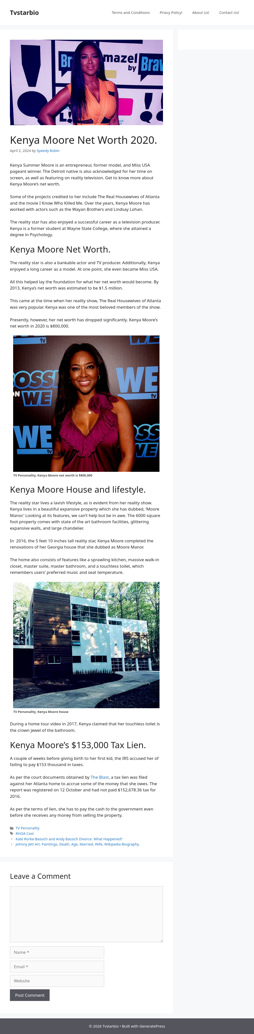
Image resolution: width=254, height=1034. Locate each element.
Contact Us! (229, 12)
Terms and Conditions (131, 12)
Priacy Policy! (171, 12)
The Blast (100, 777)
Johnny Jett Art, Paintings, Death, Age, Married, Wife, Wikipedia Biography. (78, 844)
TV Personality (27, 828)
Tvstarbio (24, 12)
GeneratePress (152, 1026)
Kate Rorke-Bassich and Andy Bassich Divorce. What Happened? (69, 839)
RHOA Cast (25, 833)
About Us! (200, 12)
